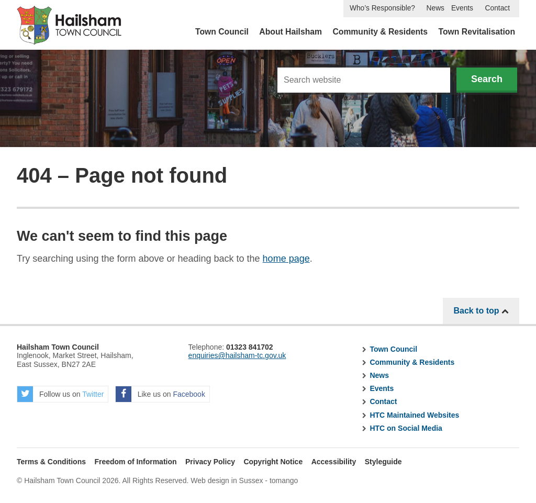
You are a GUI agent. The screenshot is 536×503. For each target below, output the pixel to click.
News (435, 8)
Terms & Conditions (51, 461)
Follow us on (60, 394)
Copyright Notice (273, 461)
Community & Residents (380, 31)
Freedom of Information (135, 461)
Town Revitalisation (477, 31)
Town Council (222, 31)
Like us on (160, 394)
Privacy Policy (210, 461)
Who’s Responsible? (382, 8)
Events (462, 8)
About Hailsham (290, 31)
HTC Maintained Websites (414, 415)
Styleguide (383, 461)
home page (286, 258)
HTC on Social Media (406, 428)
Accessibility (333, 461)
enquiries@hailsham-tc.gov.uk (237, 355)
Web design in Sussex (227, 480)
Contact (497, 8)
